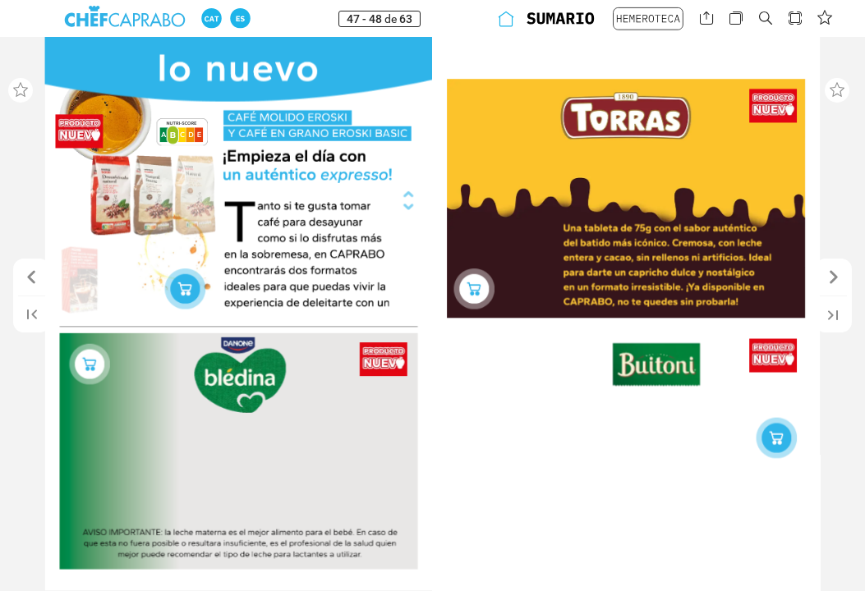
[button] (211, 18)
